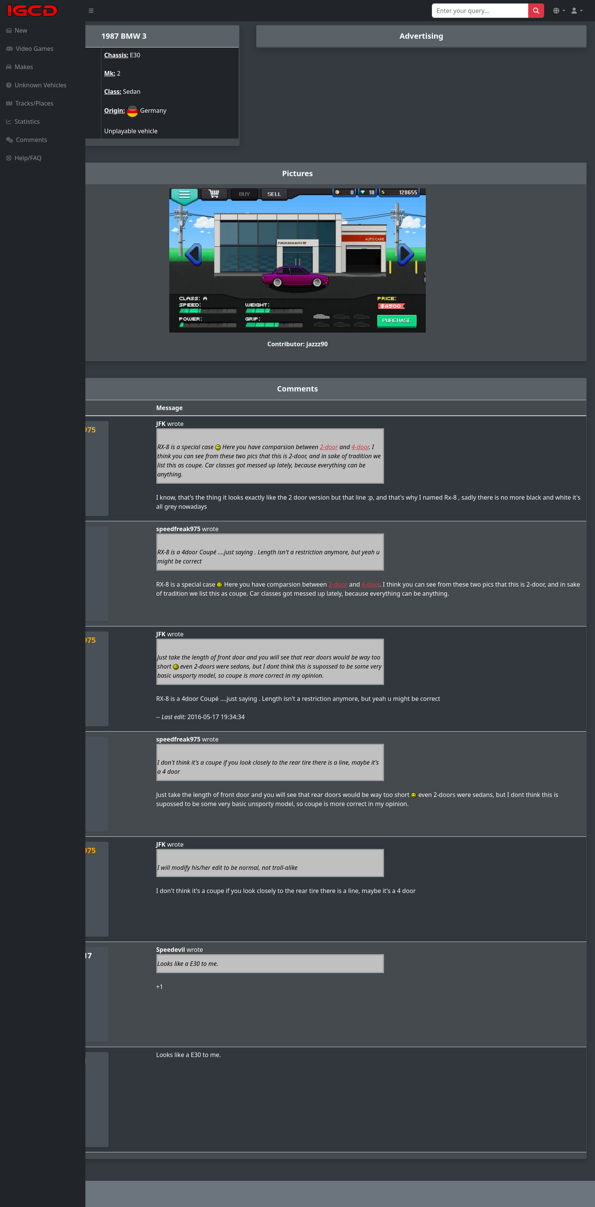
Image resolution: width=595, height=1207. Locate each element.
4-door (424, 447)
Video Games (30, 48)
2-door (393, 447)
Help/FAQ (24, 158)
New (16, 30)
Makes (19, 67)
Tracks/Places (30, 103)
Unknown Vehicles (36, 85)
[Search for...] (480, 10)
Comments (26, 140)
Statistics (23, 121)
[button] (559, 10)
